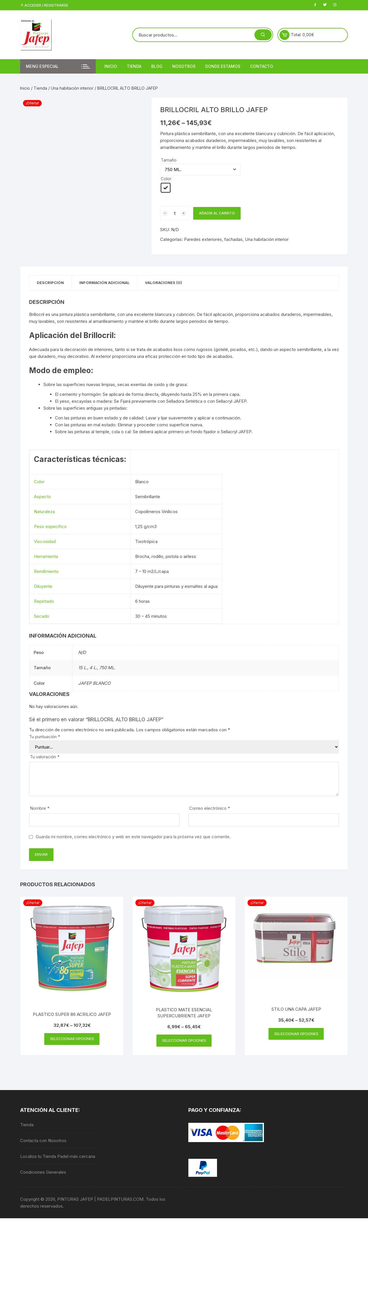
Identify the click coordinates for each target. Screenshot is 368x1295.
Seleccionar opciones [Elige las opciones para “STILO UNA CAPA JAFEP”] (296, 1035)
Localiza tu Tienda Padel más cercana (57, 1157)
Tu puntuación (44, 737)
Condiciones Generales (43, 1173)
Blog (156, 66)
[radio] (165, 187)
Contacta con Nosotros (43, 1141)
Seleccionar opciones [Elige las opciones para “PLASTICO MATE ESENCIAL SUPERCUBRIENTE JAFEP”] (184, 1041)
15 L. (82, 668)
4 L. (93, 668)
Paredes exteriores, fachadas (213, 239)
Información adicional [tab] (108, 283)
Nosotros (183, 66)
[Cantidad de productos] (174, 213)
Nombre (39, 808)
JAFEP (239, 401)
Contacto (261, 66)
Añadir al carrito (217, 213)
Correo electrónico (209, 808)
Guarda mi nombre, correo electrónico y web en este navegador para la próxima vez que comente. (133, 837)
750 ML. (107, 668)
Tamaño (169, 160)
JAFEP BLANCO (94, 683)
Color (166, 178)
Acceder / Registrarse (44, 5)
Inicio (110, 66)
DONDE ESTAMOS (222, 66)
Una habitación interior (72, 88)
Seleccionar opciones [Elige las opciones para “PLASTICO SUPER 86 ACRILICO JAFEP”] (72, 1039)
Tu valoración (45, 757)
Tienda (134, 66)
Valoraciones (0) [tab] (168, 283)
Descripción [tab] (51, 283)
